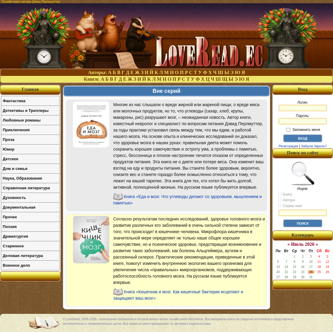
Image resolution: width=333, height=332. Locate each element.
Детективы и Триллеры (25, 110)
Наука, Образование (22, 178)
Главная (30, 89)
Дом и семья (15, 168)
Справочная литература (26, 188)
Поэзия (10, 226)
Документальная (19, 207)
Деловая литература (23, 255)
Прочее (10, 217)
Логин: (303, 105)
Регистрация (288, 146)
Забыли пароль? (314, 146)
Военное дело (16, 265)
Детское (10, 159)
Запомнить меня (303, 130)
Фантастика (14, 101)
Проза (9, 139)
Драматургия (15, 236)
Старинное (13, 246)
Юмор (9, 149)
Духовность (14, 197)
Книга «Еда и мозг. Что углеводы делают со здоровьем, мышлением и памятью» (187, 199)
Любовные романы (22, 120)
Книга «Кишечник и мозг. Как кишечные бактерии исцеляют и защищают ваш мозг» (178, 295)
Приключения (16, 130)
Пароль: (303, 119)
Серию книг (290, 205)
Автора (286, 199)
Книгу (285, 194)
